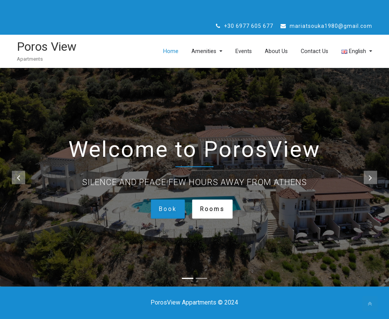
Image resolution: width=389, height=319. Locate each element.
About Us (271, 51)
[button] (18, 177)
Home (160, 51)
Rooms (212, 208)
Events (237, 51)
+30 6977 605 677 (244, 26)
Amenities (196, 51)
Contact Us (311, 51)
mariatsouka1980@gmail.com (326, 26)
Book (167, 208)
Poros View (46, 46)
